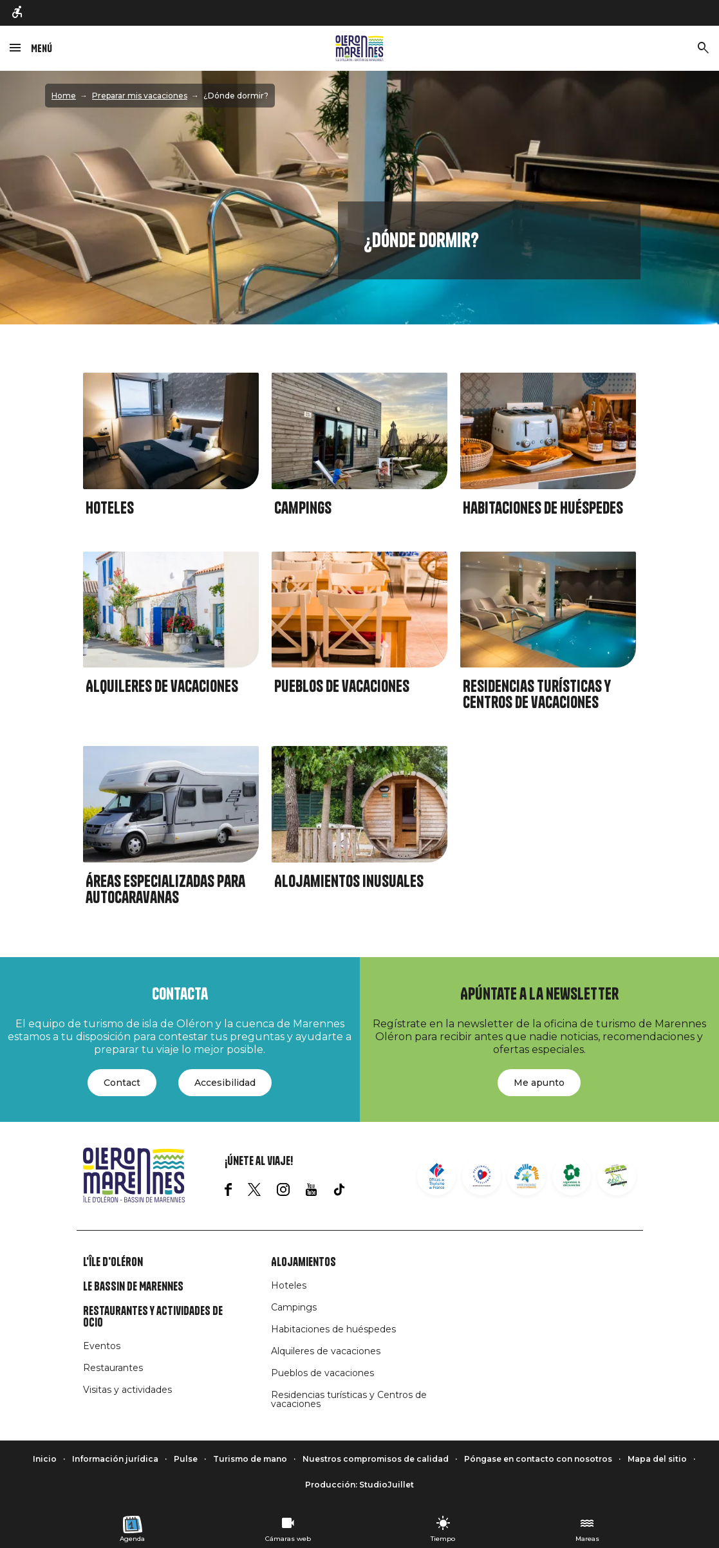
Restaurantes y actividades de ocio (153, 1317)
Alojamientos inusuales (349, 881)
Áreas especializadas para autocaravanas (165, 889)
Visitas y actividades (127, 1389)
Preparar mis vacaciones (139, 95)
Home (63, 95)
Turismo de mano (250, 1459)
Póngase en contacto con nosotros (538, 1459)
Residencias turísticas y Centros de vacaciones (537, 694)
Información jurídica (115, 1459)
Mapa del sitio (657, 1459)
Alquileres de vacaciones (162, 686)
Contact (122, 1082)
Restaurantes (113, 1367)
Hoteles (110, 508)
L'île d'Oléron (113, 1262)
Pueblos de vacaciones (341, 686)
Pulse (186, 1459)
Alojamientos (303, 1262)
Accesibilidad (225, 1082)
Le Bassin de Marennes (133, 1286)
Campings (302, 508)
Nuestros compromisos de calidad (376, 1459)
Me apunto (539, 1082)
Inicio (45, 1459)
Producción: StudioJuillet (359, 1484)
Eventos (101, 1345)
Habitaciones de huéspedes (543, 508)
